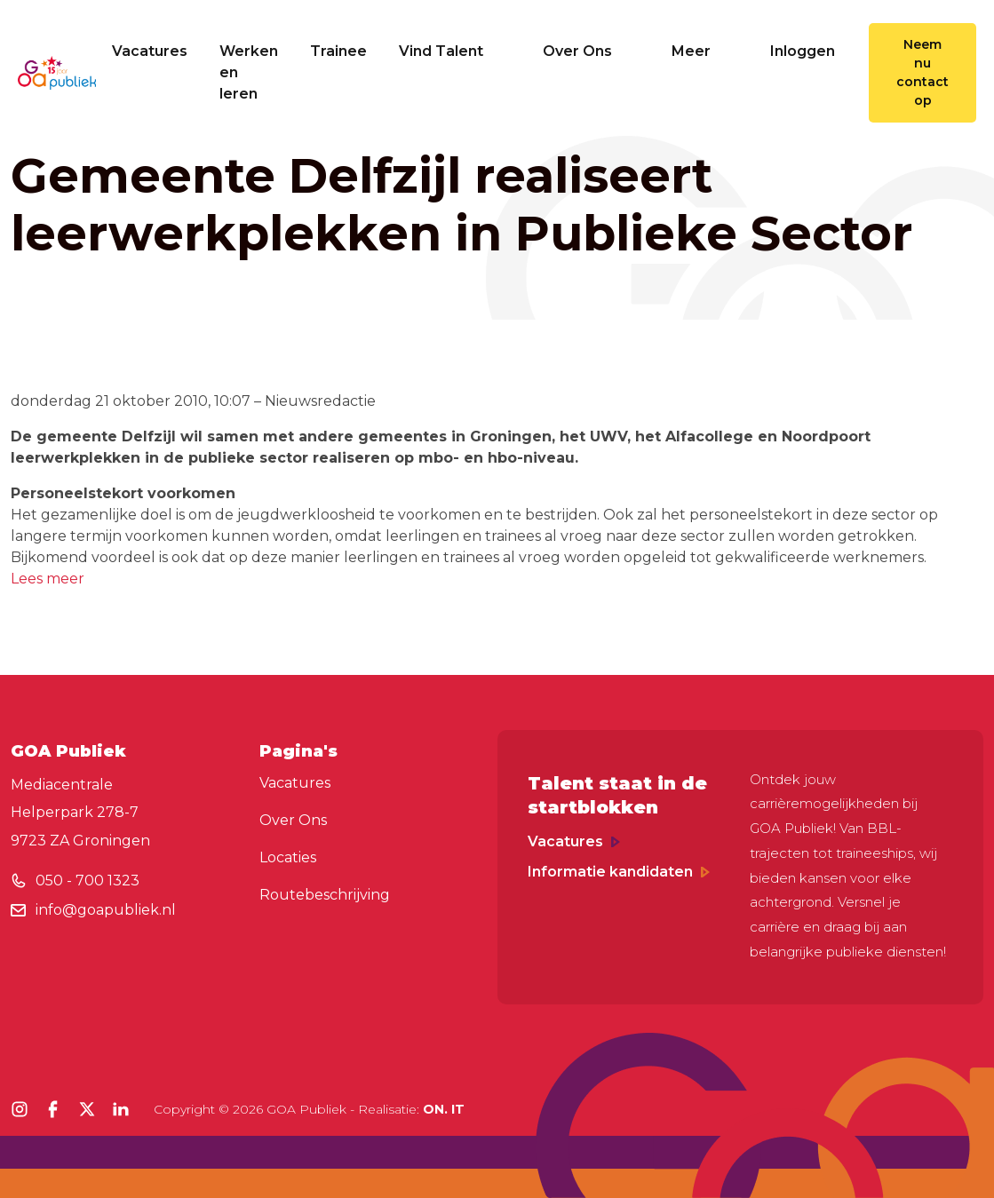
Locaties (287, 857)
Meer (705, 51)
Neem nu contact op (922, 72)
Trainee (338, 51)
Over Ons (591, 51)
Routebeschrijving (324, 894)
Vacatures (149, 51)
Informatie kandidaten (619, 871)
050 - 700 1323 (87, 880)
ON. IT (444, 1109)
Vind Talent (455, 51)
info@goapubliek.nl (106, 909)
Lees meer (47, 578)
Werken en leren (248, 72)
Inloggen (802, 51)
